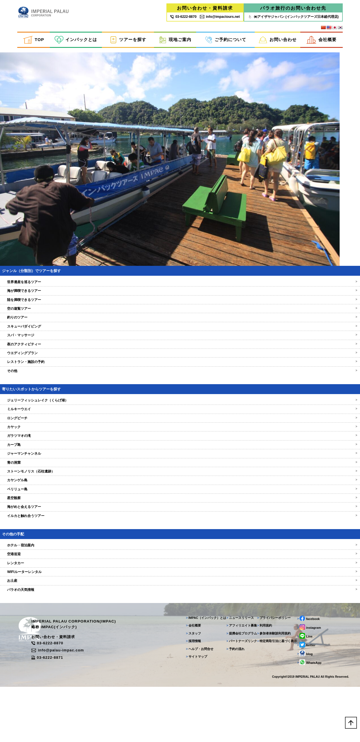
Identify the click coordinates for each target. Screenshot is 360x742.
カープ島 (180, 487)
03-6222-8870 (69, 698)
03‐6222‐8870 (183, 18)
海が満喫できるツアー (180, 333)
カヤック (180, 469)
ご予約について (226, 42)
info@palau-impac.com (80, 704)
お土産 (180, 623)
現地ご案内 (175, 42)
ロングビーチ (180, 460)
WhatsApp (308, 714)
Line (303, 687)
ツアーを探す (128, 42)
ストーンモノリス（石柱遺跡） (180, 514)
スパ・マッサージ (180, 377)
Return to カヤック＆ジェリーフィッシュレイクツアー (68, 64)
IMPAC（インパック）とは (200, 669)
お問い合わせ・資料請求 (205, 9)
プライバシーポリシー (271, 669)
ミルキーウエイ (180, 451)
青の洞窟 (180, 504)
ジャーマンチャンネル (180, 496)
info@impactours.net (220, 18)
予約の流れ (231, 700)
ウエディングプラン (180, 395)
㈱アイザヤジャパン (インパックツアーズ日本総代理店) (293, 18)
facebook (307, 670)
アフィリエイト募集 (237, 677)
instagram (308, 679)
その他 (180, 413)
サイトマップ (190, 708)
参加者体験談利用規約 (271, 685)
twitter (305, 696)
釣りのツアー (180, 360)
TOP (33, 42)
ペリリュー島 (180, 531)
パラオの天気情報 (180, 632)
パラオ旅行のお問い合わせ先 (293, 9)
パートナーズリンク (237, 692)
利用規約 (261, 677)
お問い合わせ (277, 42)
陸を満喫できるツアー (180, 342)
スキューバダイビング (180, 369)
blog (303, 705)
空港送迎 (180, 596)
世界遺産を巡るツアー (180, 324)
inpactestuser (18, 57)
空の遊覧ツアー (180, 351)
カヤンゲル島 (180, 522)
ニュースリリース (235, 669)
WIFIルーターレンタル (180, 614)
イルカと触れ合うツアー (180, 558)
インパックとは (76, 42)
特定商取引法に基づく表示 (274, 692)
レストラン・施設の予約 (180, 404)
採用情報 (187, 692)
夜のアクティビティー (180, 386)
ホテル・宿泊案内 (180, 587)
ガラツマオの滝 (180, 478)
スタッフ (187, 685)
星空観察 (180, 540)
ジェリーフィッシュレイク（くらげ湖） (180, 442)
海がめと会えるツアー (180, 549)
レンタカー (180, 605)
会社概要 (322, 42)
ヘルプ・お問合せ (193, 700)
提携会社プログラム (237, 685)
